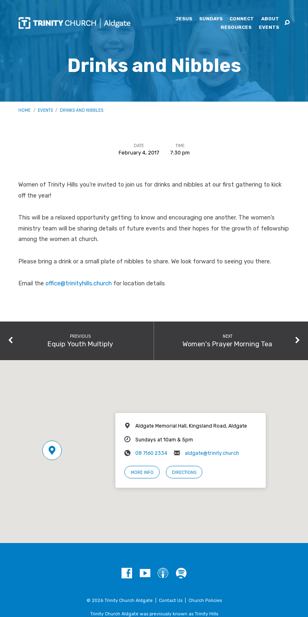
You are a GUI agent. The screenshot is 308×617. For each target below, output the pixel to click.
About (270, 19)
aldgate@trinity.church (212, 453)
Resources (236, 27)
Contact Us (170, 600)
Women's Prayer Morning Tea (227, 344)
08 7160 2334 (151, 453)
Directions (184, 472)
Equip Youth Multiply (80, 344)
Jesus (184, 19)
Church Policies (205, 600)
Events (269, 27)
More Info (142, 472)
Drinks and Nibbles (81, 110)
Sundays (211, 19)
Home (24, 110)
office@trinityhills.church (79, 283)
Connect (242, 19)
